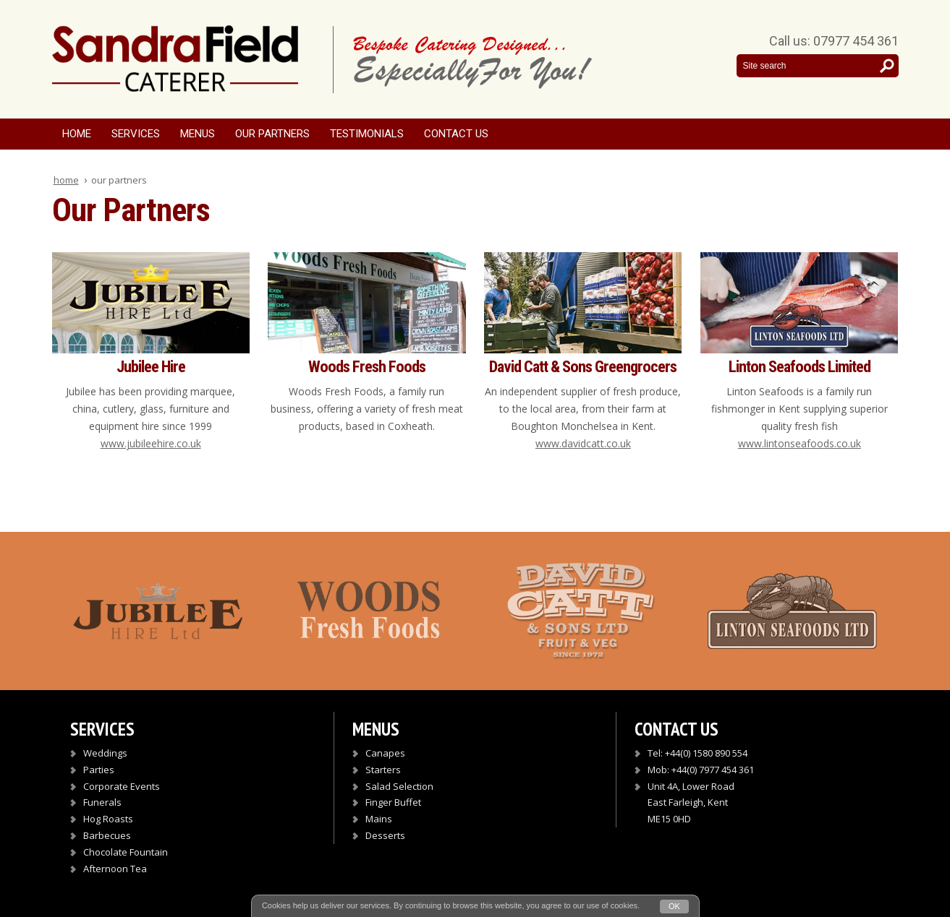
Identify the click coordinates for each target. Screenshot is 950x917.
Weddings (105, 752)
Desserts (385, 835)
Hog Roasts (108, 818)
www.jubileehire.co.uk (151, 443)
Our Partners (272, 133)
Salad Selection (399, 786)
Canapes (385, 752)
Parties (98, 769)
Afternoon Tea (115, 868)
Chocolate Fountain (125, 851)
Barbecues (107, 835)
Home (76, 133)
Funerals (102, 802)
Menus (197, 133)
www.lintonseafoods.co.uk (799, 443)
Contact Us (456, 133)
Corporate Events (121, 786)
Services (135, 133)
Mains (378, 818)
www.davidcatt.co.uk (583, 443)
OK (674, 906)
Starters (383, 769)
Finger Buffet (393, 802)
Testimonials (367, 133)
